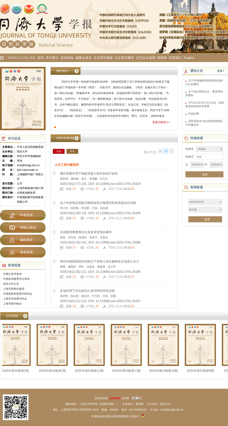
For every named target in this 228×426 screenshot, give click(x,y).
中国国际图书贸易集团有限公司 (30, 199)
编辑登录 (21, 240)
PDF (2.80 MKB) (121, 189)
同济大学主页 (11, 283)
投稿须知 (67, 58)
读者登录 (21, 252)
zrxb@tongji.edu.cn (28, 165)
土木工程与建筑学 (67, 164)
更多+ (220, 70)
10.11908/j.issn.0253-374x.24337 (118, 301)
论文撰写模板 (103, 58)
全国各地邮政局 (26, 192)
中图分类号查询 (12, 273)
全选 (58, 151)
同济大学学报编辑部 (29, 156)
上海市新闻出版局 (13, 288)
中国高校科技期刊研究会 (17, 293)
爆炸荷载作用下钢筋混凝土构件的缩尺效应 (89, 173)
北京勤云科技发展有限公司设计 (120, 416)
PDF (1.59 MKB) (121, 276)
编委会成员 (83, 58)
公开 (19, 183)
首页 (40, 58)
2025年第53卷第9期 (201, 370)
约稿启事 (193, 115)
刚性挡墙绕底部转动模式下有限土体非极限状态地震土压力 (99, 261)
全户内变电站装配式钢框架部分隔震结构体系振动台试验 (98, 202)
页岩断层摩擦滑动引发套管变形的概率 (86, 232)
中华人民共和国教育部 (30, 146)
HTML (92, 189)
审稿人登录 (23, 227)
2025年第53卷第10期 (165, 370)
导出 (72, 151)
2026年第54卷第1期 (53, 370)
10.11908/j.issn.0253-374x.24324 (118, 183)
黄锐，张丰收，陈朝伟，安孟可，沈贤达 (84, 237)
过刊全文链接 (145, 58)
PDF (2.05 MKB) (121, 247)
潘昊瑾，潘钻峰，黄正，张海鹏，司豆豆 (84, 178)
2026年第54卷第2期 (16, 370)
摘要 (71, 189)
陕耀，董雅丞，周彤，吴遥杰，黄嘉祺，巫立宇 (88, 266)
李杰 (19, 160)
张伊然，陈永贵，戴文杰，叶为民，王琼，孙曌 (88, 296)
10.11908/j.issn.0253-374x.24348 (118, 213)
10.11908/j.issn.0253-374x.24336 (118, 271)
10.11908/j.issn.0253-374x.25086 (118, 242)
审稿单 (162, 58)
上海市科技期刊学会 (15, 298)
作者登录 (21, 215)
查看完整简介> (161, 122)
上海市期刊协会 (12, 303)
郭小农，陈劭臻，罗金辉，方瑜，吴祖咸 (84, 208)
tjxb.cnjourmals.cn (27, 169)
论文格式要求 (124, 58)
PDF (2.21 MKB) (121, 218)
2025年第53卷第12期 (91, 370)
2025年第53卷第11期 (128, 370)
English (189, 58)
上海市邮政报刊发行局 (30, 188)
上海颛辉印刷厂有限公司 (30, 176)
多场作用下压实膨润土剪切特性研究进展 (87, 290)
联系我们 (175, 58)
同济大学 (22, 151)
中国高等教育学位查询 (16, 278)
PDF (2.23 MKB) (121, 306)
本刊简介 (52, 58)
